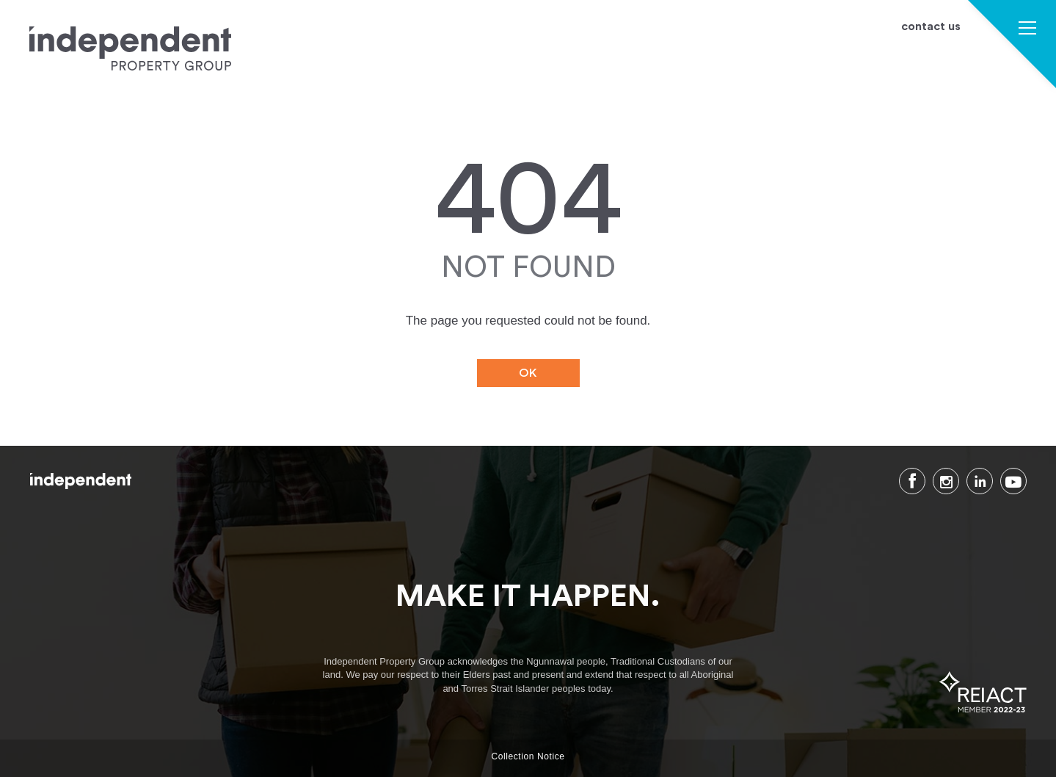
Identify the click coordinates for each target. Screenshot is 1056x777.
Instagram (946, 481)
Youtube (1013, 481)
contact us (931, 27)
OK (528, 373)
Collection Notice (527, 756)
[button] (1027, 29)
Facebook (912, 481)
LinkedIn (979, 481)
